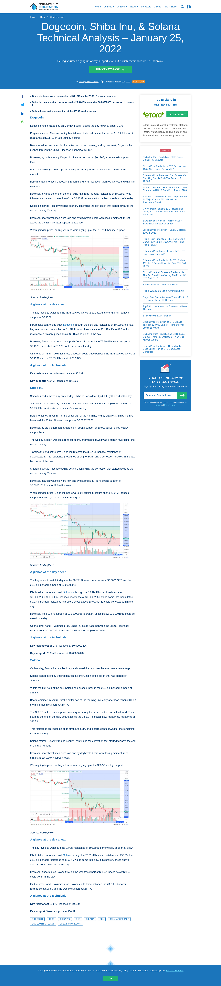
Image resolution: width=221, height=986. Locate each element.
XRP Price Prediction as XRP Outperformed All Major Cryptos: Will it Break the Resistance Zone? (165, 199)
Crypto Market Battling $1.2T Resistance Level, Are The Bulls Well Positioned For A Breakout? (164, 212)
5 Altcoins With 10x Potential (157, 316)
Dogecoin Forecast (43, 924)
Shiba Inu (68, 592)
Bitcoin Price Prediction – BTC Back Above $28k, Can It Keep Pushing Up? (164, 167)
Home (98, 6)
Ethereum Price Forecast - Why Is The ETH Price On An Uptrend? (164, 252)
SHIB (78, 919)
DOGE (51, 919)
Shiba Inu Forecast (70, 924)
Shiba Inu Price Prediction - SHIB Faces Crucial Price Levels (163, 158)
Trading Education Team (89, 82)
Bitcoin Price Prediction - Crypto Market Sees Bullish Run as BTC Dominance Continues (162, 349)
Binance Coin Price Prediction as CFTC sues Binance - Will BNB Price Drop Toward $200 (165, 189)
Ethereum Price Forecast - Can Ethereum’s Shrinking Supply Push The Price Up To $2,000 (164, 178)
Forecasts (146, 6)
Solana (67, 855)
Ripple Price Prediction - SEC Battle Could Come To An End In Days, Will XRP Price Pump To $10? (164, 242)
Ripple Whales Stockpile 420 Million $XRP (164, 291)
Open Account (177, 114)
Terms (158, 405)
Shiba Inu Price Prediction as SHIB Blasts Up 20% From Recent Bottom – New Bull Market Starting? (163, 337)
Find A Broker (170, 6)
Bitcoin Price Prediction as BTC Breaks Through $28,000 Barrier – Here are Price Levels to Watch (163, 325)
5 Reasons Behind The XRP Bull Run (161, 284)
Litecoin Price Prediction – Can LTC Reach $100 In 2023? (164, 231)
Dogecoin (68, 324)
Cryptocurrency (57, 17)
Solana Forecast (119, 919)
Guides (157, 6)
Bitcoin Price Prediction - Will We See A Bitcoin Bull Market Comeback (162, 222)
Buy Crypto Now (110, 69)
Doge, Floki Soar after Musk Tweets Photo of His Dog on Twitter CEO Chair (165, 298)
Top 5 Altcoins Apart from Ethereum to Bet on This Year (165, 308)
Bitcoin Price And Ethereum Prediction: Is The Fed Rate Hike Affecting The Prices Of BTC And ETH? (164, 275)
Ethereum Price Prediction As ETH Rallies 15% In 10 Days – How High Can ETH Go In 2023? (165, 263)
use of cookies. (175, 970)
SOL (102, 919)
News (42, 17)
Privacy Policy (170, 405)
